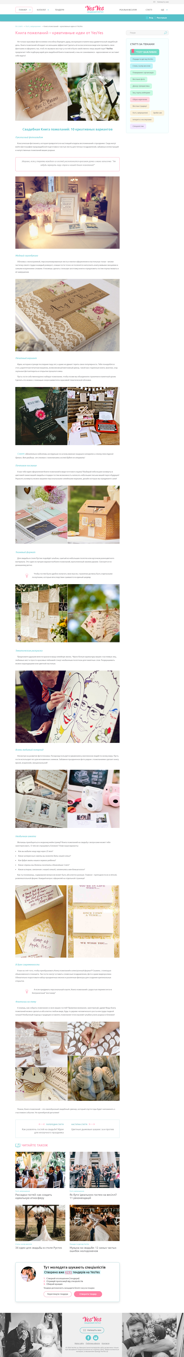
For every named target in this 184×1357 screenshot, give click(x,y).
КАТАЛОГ (41, 10)
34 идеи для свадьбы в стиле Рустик (38, 1247)
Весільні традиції (140, 106)
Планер (23, 10)
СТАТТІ (149, 10)
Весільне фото (139, 79)
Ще (162, 10)
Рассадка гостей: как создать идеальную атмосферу (33, 1196)
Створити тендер (88, 1294)
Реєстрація (162, 18)
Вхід (151, 18)
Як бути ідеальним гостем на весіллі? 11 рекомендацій (93, 1196)
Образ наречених (140, 99)
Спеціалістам (138, 126)
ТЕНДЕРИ (59, 10)
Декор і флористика (141, 86)
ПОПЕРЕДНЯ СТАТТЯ (55, 1124)
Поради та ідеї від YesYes (79, 1244)
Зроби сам (157, 113)
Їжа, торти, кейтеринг (141, 93)
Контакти (105, 1343)
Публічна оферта (93, 1343)
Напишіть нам (163, 2)
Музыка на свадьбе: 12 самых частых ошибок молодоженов (93, 1249)
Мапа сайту (79, 1343)
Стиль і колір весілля (23, 1244)
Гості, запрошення (22, 1191)
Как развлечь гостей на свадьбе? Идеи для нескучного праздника (43, 1131)
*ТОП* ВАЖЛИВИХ (146, 52)
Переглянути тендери (57, 1294)
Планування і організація (143, 73)
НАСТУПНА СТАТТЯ (79, 1124)
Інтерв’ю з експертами (142, 120)
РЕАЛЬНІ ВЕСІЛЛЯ (128, 10)
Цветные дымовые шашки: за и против (92, 1129)
